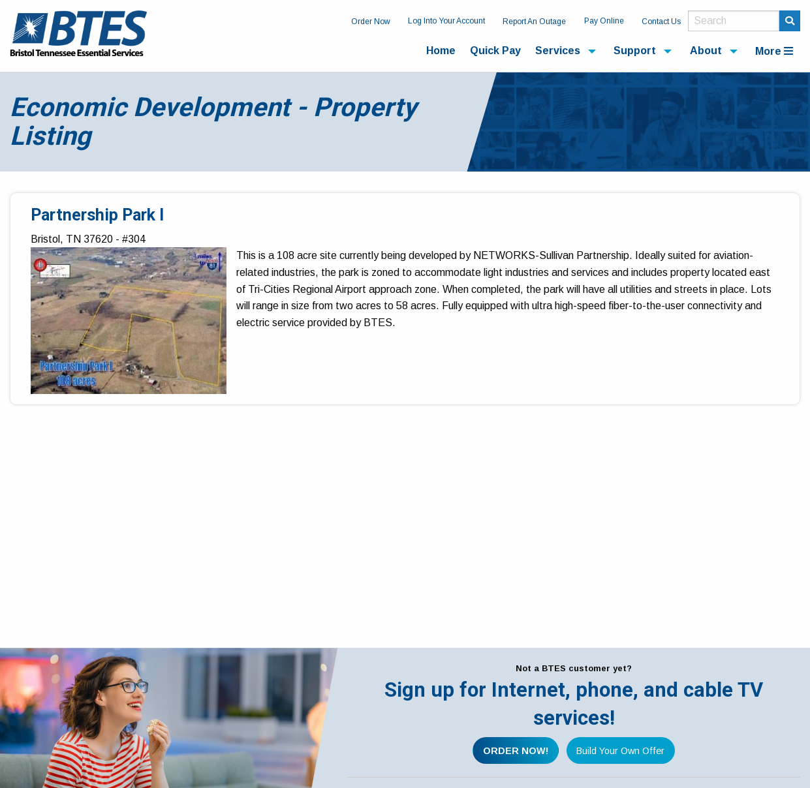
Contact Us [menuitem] (661, 21)
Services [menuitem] (557, 50)
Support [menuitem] (635, 50)
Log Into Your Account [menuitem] (446, 20)
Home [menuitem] (441, 50)
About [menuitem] (706, 50)
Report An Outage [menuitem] (534, 21)
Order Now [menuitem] (370, 21)
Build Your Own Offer (620, 751)
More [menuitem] (774, 51)
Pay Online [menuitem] (604, 20)
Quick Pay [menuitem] (495, 50)
